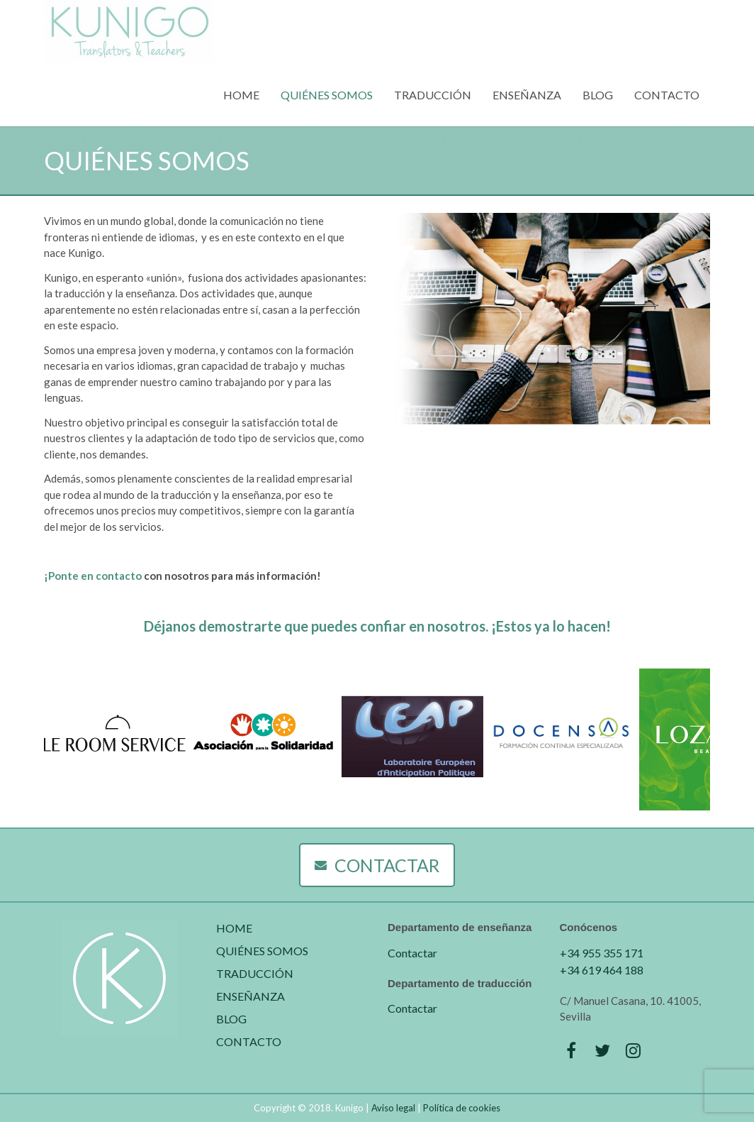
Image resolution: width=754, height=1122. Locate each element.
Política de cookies (461, 1107)
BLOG (598, 94)
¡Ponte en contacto (93, 575)
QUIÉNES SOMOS (327, 94)
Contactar (412, 952)
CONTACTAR (377, 865)
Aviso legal (393, 1107)
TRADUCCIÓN (432, 94)
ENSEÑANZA (527, 94)
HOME (241, 94)
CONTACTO (666, 94)
